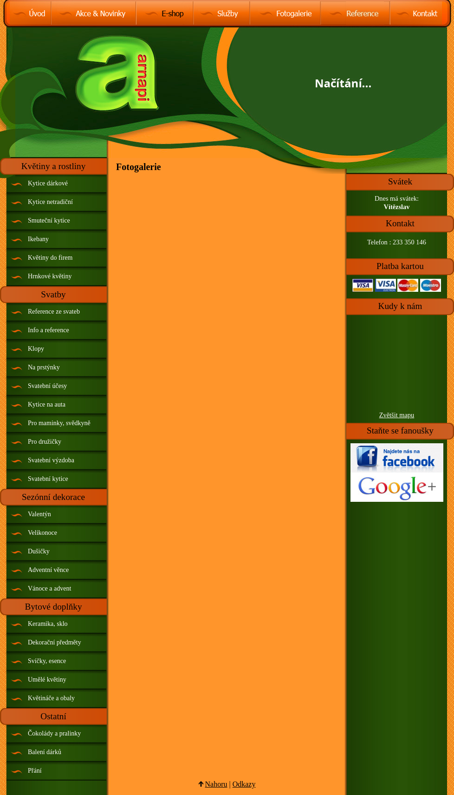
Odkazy (244, 784)
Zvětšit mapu (397, 415)
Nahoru (216, 784)
